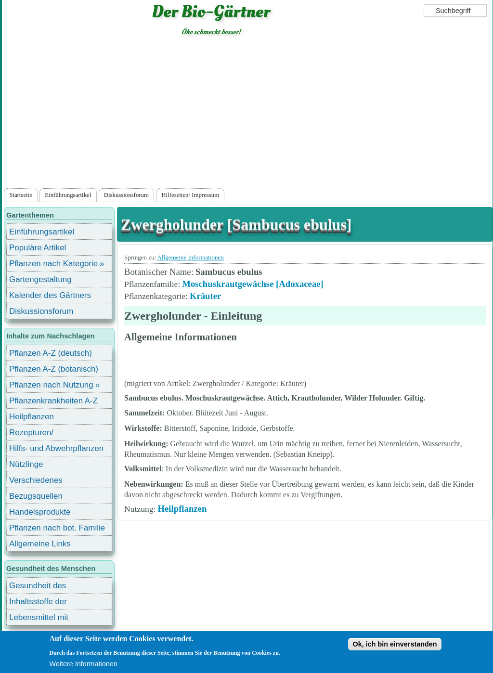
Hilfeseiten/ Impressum (190, 195)
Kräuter (205, 296)
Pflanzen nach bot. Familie (57, 527)
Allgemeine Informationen (190, 257)
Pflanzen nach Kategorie (53, 263)
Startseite (20, 195)
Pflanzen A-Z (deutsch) (50, 353)
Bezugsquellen (36, 496)
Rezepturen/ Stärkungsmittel (37, 434)
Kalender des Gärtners (50, 295)
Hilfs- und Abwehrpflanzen (56, 448)
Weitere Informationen (83, 664)
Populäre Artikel (37, 247)
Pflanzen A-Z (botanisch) (53, 369)
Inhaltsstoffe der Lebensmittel (38, 603)
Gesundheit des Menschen (37, 587)
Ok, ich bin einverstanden (394, 644)
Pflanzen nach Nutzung (51, 384)
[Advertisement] (247, 114)
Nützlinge (26, 464)
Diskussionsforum (126, 195)
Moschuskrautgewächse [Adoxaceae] (253, 284)
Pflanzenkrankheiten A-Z (53, 400)
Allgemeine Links (40, 543)
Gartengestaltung (40, 279)
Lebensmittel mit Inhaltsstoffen (38, 619)
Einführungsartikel (68, 195)
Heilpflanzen (182, 509)
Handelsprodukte (40, 512)
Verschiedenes (36, 480)
